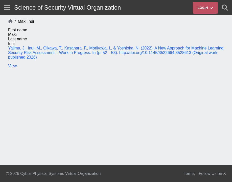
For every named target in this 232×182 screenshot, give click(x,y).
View (12, 66)
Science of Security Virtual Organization (67, 7)
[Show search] (225, 8)
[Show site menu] (7, 7)
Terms (189, 173)
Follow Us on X (212, 173)
